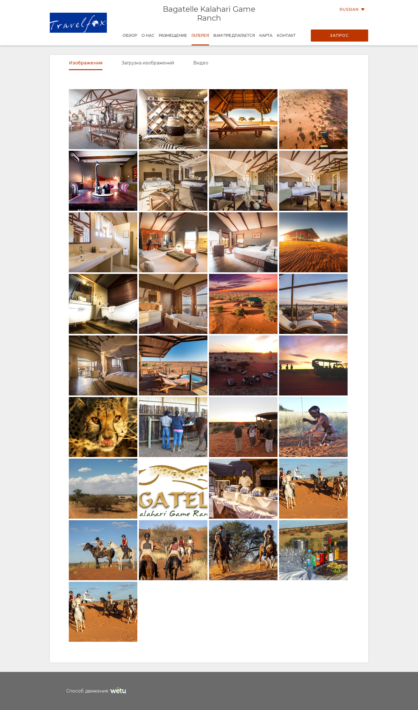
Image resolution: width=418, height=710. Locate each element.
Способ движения (97, 691)
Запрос (339, 35)
